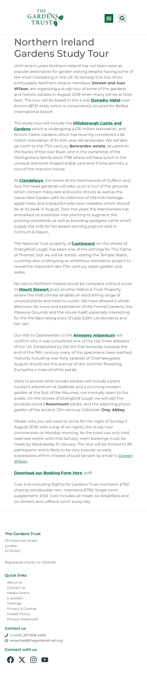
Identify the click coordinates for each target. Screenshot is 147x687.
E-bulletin (15, 598)
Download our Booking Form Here (48, 473)
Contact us (16, 587)
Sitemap (14, 603)
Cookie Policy (18, 614)
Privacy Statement (22, 619)
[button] (109, 18)
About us (14, 582)
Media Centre (18, 593)
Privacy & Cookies (22, 608)
